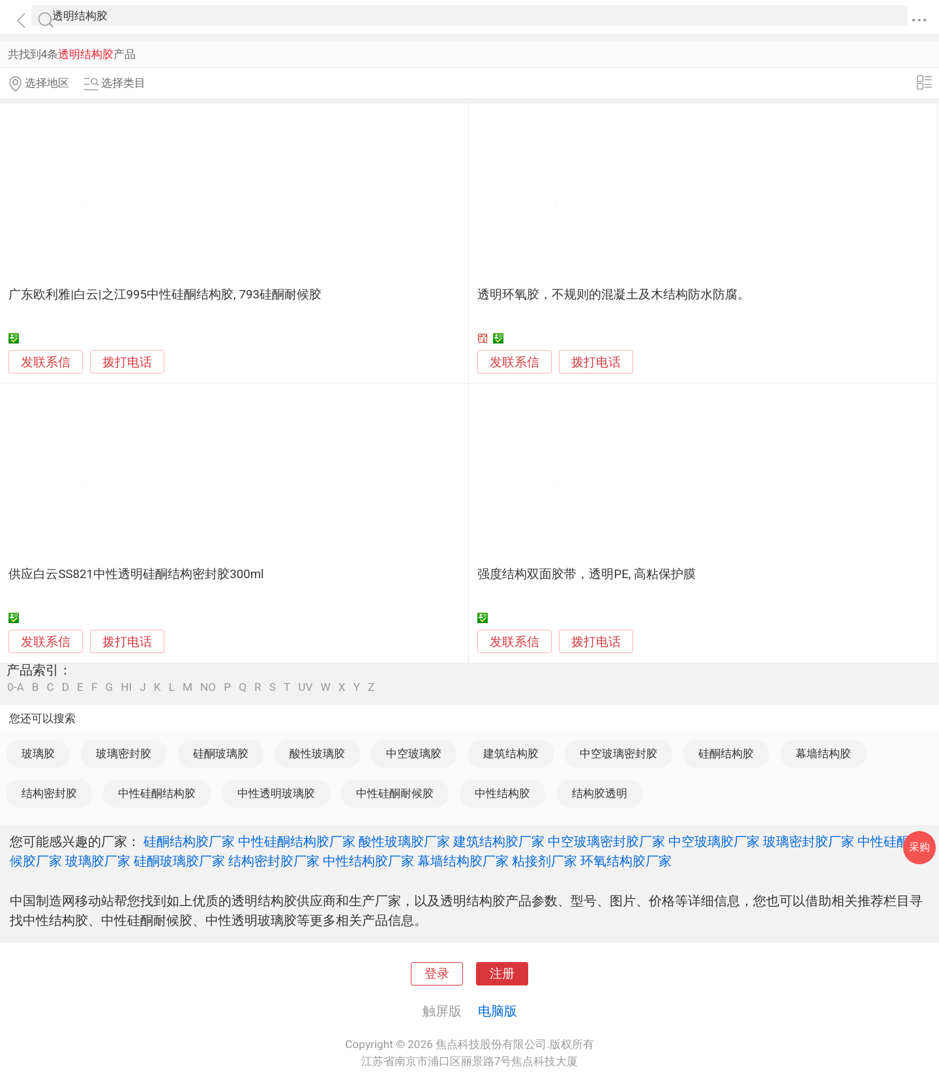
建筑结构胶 (511, 753)
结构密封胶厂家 (274, 861)
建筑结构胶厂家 (498, 841)
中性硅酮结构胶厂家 (296, 841)
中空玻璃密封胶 (618, 753)
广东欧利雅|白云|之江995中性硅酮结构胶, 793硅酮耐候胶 (164, 294)
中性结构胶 (502, 793)
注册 (502, 974)
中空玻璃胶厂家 (714, 841)
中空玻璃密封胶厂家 (606, 841)
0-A (15, 687)
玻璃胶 (38, 753)
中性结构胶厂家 (368, 861)
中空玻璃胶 (413, 753)
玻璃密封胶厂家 (808, 841)
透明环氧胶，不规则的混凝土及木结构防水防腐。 (613, 294)
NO (208, 687)
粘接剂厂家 (544, 861)
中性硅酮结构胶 (157, 793)
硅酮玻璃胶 (220, 753)
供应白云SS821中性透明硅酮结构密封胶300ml (135, 574)
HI (126, 687)
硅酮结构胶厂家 (189, 841)
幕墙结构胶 (823, 753)
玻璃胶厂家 (97, 861)
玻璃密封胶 (123, 753)
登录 (437, 974)
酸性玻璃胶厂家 (404, 841)
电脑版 (497, 1011)
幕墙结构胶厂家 (463, 861)
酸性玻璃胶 (317, 753)
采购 (919, 847)
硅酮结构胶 (726, 753)
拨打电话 (127, 362)
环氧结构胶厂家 (626, 861)
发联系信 (45, 362)
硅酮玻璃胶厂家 (179, 861)
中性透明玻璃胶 (276, 793)
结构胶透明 (599, 793)
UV (305, 687)
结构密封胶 (49, 793)
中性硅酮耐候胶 (395, 793)
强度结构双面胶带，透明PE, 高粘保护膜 (586, 574)
